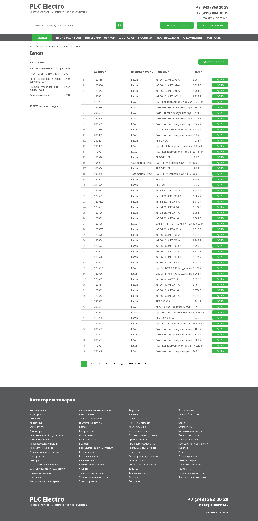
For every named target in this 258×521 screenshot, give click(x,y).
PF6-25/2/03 (163, 140)
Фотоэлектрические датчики (193, 477)
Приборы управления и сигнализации (44, 88)
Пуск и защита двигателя (45, 73)
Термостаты (184, 468)
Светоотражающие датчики (143, 456)
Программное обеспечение (193, 443)
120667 (98, 268)
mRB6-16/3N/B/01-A (168, 85)
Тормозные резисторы (91, 473)
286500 (98, 351)
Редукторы (134, 452)
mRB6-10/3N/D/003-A (168, 257)
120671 (98, 251)
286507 (98, 113)
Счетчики (84, 468)
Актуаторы (134, 410)
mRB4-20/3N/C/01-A (168, 218)
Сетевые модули (187, 460)
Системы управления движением (47, 468)
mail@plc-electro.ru (215, 18)
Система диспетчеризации (44, 464)
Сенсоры (34, 460)
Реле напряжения (88, 456)
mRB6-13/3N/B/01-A (168, 90)
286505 (98, 124)
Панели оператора (188, 435)
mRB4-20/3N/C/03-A (168, 207)
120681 (98, 207)
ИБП (180, 418)
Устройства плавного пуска (93, 477)
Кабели (182, 422)
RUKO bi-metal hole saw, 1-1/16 (173, 162)
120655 (98, 79)
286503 (98, 329)
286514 (98, 306)
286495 (98, 135)
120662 (98, 295)
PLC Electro (47, 6)
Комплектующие (137, 426)
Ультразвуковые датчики (191, 473)
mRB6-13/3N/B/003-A (168, 96)
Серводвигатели (88, 460)
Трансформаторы (138, 473)
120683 (98, 196)
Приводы (84, 443)
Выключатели (86, 414)
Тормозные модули (40, 473)
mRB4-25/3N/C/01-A (168, 212)
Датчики (133, 414)
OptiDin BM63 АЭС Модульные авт (173, 268)
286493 (98, 146)
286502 (98, 334)
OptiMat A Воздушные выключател (173, 146)
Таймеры (134, 468)
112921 (98, 151)
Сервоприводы (137, 460)
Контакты (214, 37)
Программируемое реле (142, 443)
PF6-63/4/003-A (165, 318)
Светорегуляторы (187, 456)
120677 (98, 229)
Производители (68, 37)
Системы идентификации (142, 464)
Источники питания (139, 422)
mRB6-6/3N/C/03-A (167, 279)
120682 (98, 201)
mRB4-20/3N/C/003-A (168, 229)
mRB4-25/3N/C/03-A (168, 201)
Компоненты (185, 426)
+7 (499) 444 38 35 (212, 12)
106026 (98, 168)
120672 (98, 246)
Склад (42, 37)
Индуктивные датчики (90, 422)
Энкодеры (134, 481)
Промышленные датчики (142, 447)
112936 (98, 318)
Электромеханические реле (44, 481)
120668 (98, 262)
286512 (98, 323)
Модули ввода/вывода (190, 431)
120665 (98, 279)
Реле (180, 452)
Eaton (134, 79)
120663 (98, 290)
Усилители (35, 477)
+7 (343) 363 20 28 (212, 7)
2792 (130, 363)
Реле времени (37, 456)
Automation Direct (141, 162)
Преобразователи (188, 439)
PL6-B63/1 (162, 179)
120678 (98, 223)
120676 (98, 234)
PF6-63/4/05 (163, 301)
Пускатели (183, 447)
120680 (98, 212)
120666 (98, 273)
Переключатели (87, 439)
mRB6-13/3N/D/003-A (168, 251)
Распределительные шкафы (44, 452)
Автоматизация (39, 95)
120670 (98, 257)
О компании (192, 37)
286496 (98, 107)
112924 (98, 101)
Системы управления (189, 464)
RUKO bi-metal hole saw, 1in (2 (173, 174)
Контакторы (36, 431)
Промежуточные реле (41, 447)
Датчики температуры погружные (173, 107)
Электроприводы (88, 481)
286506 (98, 118)
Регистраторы (86, 452)
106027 (98, 162)
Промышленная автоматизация (96, 447)
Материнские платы (139, 431)
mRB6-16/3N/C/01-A (168, 284)
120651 (98, 96)
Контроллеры (86, 431)
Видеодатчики (37, 414)
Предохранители (138, 439)
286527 (98, 179)
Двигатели (35, 418)
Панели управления (40, 439)
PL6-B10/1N (163, 168)
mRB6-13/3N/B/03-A (168, 79)
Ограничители (87, 435)
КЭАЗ (134, 101)
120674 (98, 240)
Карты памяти (37, 426)
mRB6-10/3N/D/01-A (168, 240)
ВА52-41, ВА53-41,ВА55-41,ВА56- (173, 223)
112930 (98, 129)
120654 (98, 85)
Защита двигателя (138, 418)
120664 (98, 284)
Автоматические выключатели (95, 410)
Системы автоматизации (92, 464)
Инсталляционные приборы (46, 68)
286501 (98, 340)
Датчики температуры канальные (173, 135)
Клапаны (84, 426)
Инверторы (36, 422)
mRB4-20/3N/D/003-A (168, 196)
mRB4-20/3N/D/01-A (168, 190)
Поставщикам (168, 37)
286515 (98, 301)
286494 (98, 140)
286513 (98, 312)
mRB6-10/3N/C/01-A (168, 295)
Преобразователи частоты (44, 443)
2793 (137, 363)
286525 (98, 185)
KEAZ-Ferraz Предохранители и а (173, 306)
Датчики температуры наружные (173, 351)
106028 (98, 157)
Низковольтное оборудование (46, 435)
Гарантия (145, 37)
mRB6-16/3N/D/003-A (168, 246)
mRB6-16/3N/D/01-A (168, 234)
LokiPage (223, 512)
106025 (98, 174)
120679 (98, 218)
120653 (98, 90)
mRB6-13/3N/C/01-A (168, 290)
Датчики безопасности (190, 414)
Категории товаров (100, 37)
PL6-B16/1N (163, 157)
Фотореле (134, 477)
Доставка (126, 37)
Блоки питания (186, 410)
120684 (98, 190)
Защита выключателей (91, 418)
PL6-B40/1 (162, 185)
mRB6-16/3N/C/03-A (168, 262)
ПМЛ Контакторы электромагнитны (173, 101)
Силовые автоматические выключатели (45, 80)
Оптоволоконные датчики (143, 435)
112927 (98, 345)
